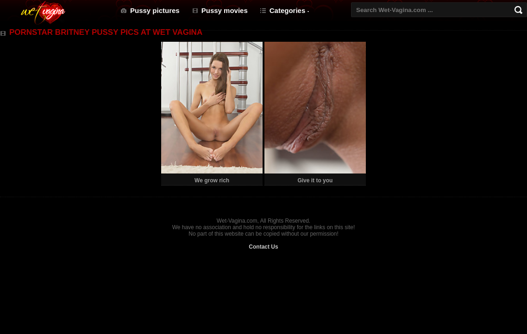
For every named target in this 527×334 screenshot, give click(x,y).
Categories (288, 10)
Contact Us (263, 247)
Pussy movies (224, 10)
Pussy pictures (155, 10)
